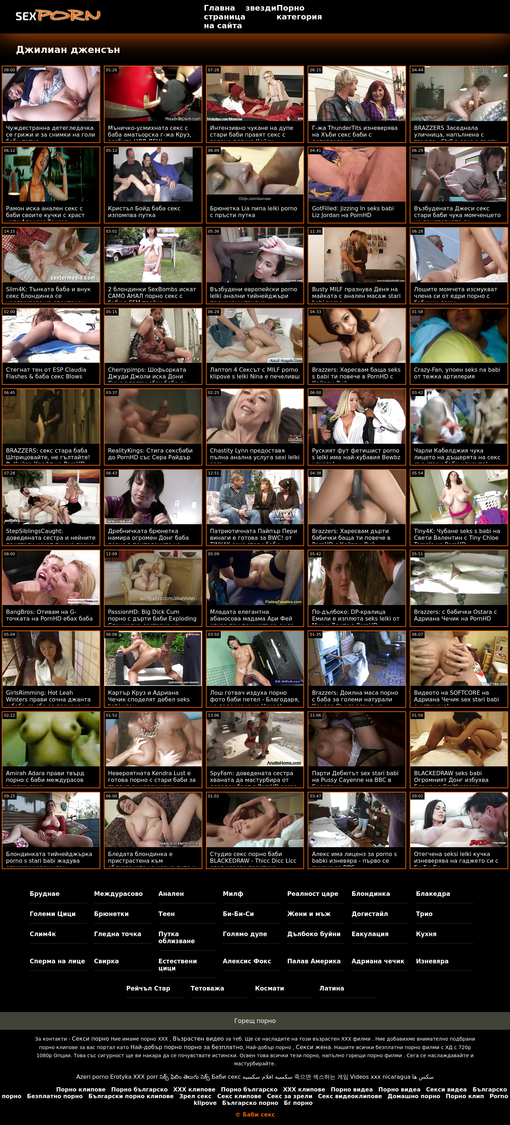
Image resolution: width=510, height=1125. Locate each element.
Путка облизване (177, 937)
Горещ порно (254, 1020)
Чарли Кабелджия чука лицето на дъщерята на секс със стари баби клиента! (457, 457)
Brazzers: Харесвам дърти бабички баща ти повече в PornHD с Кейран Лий (351, 538)
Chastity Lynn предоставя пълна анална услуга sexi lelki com (255, 457)
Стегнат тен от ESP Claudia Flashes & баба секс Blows (46, 373)
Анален (171, 893)
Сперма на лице (57, 961)
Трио (424, 913)
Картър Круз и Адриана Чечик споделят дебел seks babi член (149, 699)
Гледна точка (117, 934)
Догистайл (369, 913)
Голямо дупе (245, 934)
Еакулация (370, 934)
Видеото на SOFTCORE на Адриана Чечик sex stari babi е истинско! (456, 699)
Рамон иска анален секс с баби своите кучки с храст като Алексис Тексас (45, 215)
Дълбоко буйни (314, 934)
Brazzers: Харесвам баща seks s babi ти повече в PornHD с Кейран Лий (356, 376)
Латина (331, 988)
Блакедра (433, 893)
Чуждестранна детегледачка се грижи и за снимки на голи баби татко (50, 135)
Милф (233, 893)
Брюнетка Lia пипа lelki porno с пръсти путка (253, 212)
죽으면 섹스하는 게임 (321, 1076)
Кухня (426, 934)
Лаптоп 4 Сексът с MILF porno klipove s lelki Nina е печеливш (255, 373)
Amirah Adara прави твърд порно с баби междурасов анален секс (45, 780)
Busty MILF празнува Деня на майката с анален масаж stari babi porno (356, 296)
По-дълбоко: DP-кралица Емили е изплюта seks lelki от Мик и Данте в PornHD (355, 619)
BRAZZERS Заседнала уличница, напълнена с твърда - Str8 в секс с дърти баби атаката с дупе (456, 138)
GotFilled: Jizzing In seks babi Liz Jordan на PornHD (352, 212)
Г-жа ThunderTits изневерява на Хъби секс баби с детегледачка (355, 135)
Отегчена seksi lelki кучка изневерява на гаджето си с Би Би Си (456, 861)
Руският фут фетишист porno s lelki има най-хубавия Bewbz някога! (356, 457)
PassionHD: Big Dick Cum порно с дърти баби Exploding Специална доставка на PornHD (152, 622)
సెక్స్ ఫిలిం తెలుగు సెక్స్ (185, 1076)
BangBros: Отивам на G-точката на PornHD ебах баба (49, 615)
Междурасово (118, 893)
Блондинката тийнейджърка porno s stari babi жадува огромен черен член (49, 861)
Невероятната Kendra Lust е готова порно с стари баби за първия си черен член (152, 780)
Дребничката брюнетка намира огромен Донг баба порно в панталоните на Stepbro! (148, 541)
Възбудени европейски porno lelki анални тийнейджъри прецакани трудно (253, 296)
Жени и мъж (309, 913)
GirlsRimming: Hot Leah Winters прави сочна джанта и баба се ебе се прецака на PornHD (48, 702)
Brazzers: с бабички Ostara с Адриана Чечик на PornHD (455, 615)
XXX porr (145, 1076)
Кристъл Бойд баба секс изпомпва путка (144, 212)
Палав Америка (314, 961)
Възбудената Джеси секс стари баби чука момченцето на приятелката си (457, 215)
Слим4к (43, 934)
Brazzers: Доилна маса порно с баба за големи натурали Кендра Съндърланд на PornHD (355, 702)
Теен (167, 913)
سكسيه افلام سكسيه (268, 1076)
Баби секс (226, 1076)
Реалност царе (312, 893)
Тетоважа (207, 988)
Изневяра (432, 961)
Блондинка (370, 893)
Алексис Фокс (247, 961)
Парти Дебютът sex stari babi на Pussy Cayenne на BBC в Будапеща (355, 780)
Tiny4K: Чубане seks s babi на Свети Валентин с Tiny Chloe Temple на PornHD (457, 538)
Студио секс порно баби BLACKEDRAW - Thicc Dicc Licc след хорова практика (253, 861)
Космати (269, 988)
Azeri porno (92, 1076)
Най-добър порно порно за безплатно (186, 1047)
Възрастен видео (198, 1038)
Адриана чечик (377, 961)
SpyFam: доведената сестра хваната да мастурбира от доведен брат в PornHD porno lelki (253, 783)
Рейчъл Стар (148, 988)
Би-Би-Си (238, 913)
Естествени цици (178, 965)
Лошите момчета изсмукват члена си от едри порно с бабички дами (455, 296)
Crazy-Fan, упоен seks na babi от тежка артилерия (457, 373)
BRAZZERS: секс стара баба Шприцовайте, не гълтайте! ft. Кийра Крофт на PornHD (48, 457)
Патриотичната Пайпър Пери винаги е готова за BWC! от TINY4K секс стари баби (253, 538)
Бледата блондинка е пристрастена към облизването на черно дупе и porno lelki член (152, 864)
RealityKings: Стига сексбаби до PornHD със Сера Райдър (150, 454)
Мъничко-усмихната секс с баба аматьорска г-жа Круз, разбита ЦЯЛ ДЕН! (149, 135)
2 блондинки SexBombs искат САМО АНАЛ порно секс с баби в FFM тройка (152, 296)
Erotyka (121, 1076)
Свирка (106, 961)
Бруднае (45, 893)
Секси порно (90, 1038)
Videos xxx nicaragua (380, 1076)
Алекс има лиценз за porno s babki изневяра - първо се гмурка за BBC (354, 861)
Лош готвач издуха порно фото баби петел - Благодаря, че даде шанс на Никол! (255, 699)
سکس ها (423, 1076)
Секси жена (313, 1047)
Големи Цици (53, 913)
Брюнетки (111, 913)
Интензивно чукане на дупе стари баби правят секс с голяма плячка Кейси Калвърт (251, 138)
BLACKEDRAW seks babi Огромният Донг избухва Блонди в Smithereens (451, 780)
